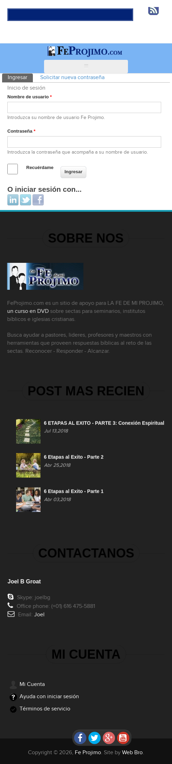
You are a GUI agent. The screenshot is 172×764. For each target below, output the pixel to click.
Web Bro (132, 752)
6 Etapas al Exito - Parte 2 (73, 458)
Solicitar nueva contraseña (72, 77)
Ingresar (20, 77)
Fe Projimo (88, 752)
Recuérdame (39, 167)
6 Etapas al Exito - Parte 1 (73, 492)
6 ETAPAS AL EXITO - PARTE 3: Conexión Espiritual (104, 424)
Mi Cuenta (32, 684)
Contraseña (21, 131)
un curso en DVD (27, 311)
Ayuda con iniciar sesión (49, 696)
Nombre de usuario (29, 96)
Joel (40, 614)
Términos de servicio (45, 709)
